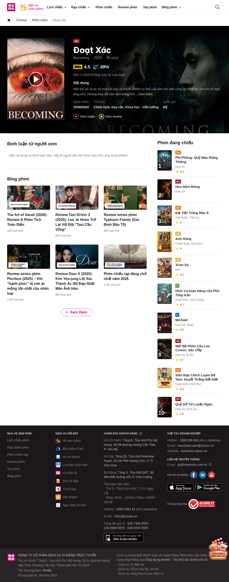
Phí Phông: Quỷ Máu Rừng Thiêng (196, 160)
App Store (180, 487)
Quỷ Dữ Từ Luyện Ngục (194, 404)
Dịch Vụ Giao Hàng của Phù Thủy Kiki (197, 293)
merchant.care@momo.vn (196, 445)
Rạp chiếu (81, 7)
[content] (28, 210)
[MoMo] (9, 20)
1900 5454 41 (125, 509)
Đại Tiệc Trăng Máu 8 (191, 213)
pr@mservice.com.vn (192, 464)
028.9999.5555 (114, 528)
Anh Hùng (183, 239)
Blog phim (172, 7)
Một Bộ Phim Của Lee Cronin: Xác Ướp (192, 348)
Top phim (150, 7)
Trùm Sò (182, 265)
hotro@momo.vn (126, 516)
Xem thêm (76, 312)
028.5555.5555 (137, 528)
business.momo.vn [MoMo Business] (194, 451)
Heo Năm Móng (187, 186)
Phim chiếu (103, 7)
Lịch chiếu (57, 7)
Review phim (127, 7)
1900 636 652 (200, 440)
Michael (181, 320)
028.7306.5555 (137, 523)
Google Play (208, 487)
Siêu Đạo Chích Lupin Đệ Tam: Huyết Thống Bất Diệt (196, 377)
